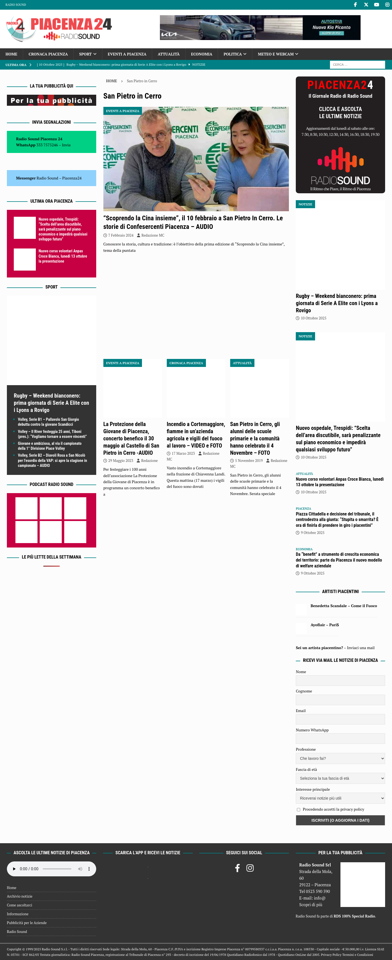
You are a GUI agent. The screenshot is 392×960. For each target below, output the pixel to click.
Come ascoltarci (19, 905)
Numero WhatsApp (312, 729)
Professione (306, 749)
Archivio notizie (20, 896)
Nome (301, 671)
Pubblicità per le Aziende (27, 922)
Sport (85, 54)
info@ (320, 898)
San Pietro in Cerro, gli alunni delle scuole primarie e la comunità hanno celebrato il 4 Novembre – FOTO (255, 438)
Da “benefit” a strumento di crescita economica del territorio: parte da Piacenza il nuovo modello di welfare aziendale (339, 560)
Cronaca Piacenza (48, 54)
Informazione (17, 913)
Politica (233, 54)
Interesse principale (313, 789)
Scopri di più (311, 904)
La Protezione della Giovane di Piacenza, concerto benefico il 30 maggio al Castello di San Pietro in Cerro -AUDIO (131, 438)
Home (11, 54)
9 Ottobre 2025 (312, 532)
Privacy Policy (331, 955)
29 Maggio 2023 (120, 460)
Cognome (304, 691)
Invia (66, 144)
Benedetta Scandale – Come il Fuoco (344, 605)
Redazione (149, 460)
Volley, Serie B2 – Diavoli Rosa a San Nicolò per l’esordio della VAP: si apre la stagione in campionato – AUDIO (52, 460)
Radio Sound (16, 5)
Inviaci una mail (361, 647)
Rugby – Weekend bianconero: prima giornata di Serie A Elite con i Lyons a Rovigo (51, 402)
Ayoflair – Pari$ (325, 624)
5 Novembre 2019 (249, 460)
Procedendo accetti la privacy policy (333, 809)
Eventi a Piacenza (127, 54)
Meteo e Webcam (276, 54)
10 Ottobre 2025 (313, 318)
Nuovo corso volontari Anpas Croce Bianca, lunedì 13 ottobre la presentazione (63, 256)
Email (301, 710)
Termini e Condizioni (357, 955)
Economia (201, 54)
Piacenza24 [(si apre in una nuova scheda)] (72, 178)
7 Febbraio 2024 (120, 235)
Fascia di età (306, 769)
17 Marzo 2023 (183, 453)
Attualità (169, 54)
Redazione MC (152, 235)
